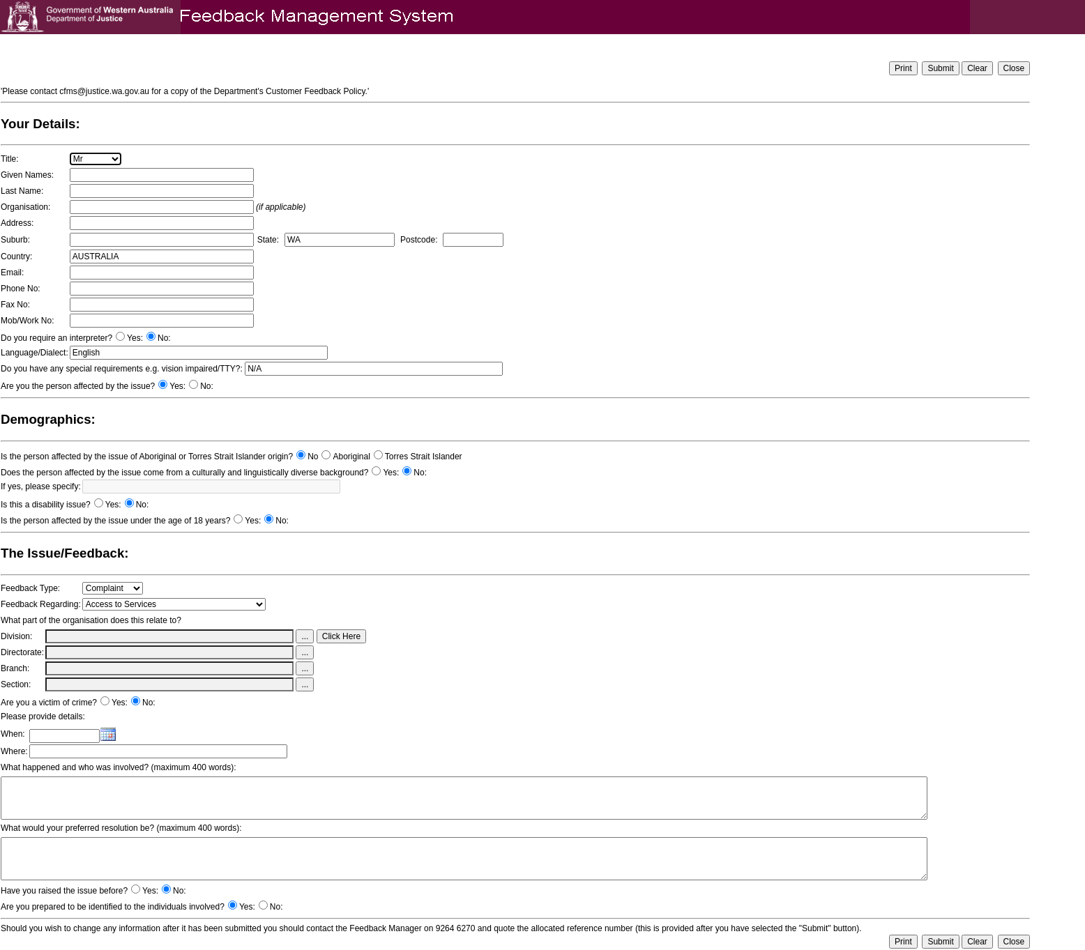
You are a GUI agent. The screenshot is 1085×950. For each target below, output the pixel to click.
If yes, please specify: (41, 486)
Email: (12, 272)
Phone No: (20, 288)
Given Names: (27, 175)
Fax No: (15, 304)
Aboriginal (351, 456)
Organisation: (25, 207)
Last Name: (22, 191)
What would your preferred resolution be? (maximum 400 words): (121, 828)
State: (268, 240)
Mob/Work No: (27, 320)
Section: (16, 684)
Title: (10, 159)
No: (164, 338)
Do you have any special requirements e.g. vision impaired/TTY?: (122, 369)
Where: (14, 751)
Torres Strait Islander (423, 456)
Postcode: (418, 240)
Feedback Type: (30, 588)
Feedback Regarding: (41, 604)
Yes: (135, 338)
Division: (16, 636)
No (313, 456)
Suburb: (15, 240)
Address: (17, 223)
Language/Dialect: (34, 353)
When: (13, 734)
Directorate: (22, 652)
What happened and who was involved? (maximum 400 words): (118, 767)
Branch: (15, 668)
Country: (16, 256)
